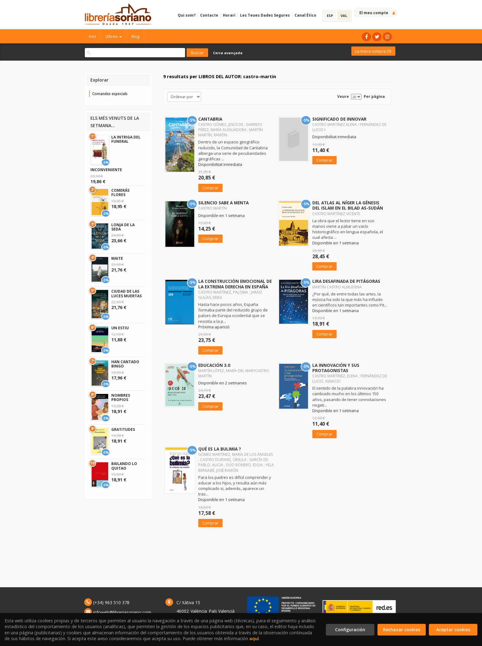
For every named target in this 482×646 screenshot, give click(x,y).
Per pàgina (374, 96)
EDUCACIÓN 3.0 (214, 365)
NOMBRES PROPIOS (120, 397)
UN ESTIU (120, 328)
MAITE (117, 258)
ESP (330, 15)
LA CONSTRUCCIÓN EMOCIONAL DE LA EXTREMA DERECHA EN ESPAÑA (235, 283)
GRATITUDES (123, 429)
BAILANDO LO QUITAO (124, 466)
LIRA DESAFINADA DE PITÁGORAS (346, 281)
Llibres (113, 36)
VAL (344, 15)
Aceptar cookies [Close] (453, 629)
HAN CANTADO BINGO (125, 364)
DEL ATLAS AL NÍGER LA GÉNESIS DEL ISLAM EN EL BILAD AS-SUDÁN (347, 205)
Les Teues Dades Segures (265, 15)
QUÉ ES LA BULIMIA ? (219, 449)
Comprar (210, 188)
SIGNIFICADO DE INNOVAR (339, 119)
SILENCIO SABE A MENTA (223, 203)
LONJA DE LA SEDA (123, 227)
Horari (229, 15)
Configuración (350, 629)
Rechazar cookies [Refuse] (401, 629)
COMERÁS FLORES (120, 192)
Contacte (209, 15)
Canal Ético (305, 15)
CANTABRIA (210, 119)
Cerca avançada (228, 52)
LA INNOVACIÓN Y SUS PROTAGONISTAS (335, 367)
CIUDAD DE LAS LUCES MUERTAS (126, 293)
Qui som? (187, 15)
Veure (343, 96)
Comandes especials (110, 93)
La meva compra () (373, 51)
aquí (254, 638)
